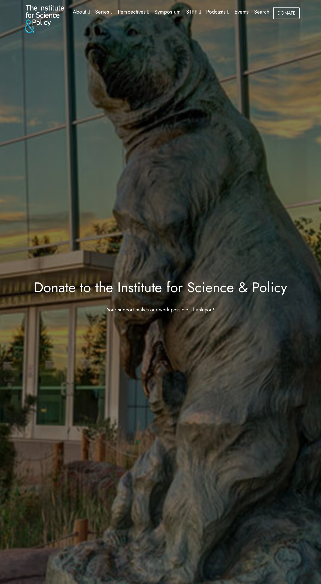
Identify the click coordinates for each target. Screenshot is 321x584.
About (80, 12)
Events (241, 12)
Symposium (167, 12)
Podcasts (216, 12)
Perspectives (132, 12)
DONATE (286, 13)
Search (261, 12)
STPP (192, 12)
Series (103, 12)
